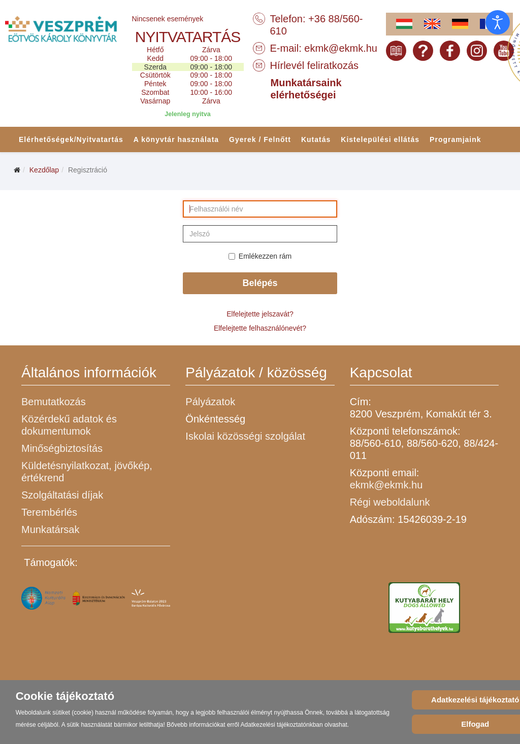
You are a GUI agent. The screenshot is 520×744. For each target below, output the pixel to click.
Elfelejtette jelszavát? (260, 314)
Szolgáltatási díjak (62, 495)
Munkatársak (50, 529)
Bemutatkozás (53, 401)
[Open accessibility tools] (497, 22)
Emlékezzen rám (260, 256)
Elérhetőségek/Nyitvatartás (71, 139)
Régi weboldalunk (390, 502)
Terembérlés (49, 512)
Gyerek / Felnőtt (260, 139)
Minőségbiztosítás (62, 448)
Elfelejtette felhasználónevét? (260, 328)
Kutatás (316, 139)
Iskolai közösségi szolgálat (245, 436)
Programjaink (455, 139)
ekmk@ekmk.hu (340, 48)
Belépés (259, 283)
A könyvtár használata (176, 139)
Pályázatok (210, 401)
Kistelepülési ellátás (380, 139)
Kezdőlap (44, 170)
